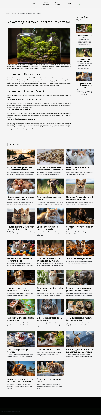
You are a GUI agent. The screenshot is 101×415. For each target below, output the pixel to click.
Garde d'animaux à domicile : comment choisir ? (20, 259)
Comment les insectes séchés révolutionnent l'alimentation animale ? (50, 169)
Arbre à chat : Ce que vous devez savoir (77, 168)
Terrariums (36, 80)
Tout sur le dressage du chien (79, 258)
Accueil (8, 13)
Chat (34, 4)
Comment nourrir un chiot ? (84, 36)
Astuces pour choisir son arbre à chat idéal (50, 289)
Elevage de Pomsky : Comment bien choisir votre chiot (79, 198)
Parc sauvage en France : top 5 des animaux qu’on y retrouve (79, 350)
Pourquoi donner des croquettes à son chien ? (18, 289)
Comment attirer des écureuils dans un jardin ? (20, 319)
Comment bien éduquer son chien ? (84, 60)
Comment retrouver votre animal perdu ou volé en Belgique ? (48, 261)
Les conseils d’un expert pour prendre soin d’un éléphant (78, 289)
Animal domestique (46, 4)
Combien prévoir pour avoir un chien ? (79, 227)
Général (69, 4)
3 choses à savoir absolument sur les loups (49, 319)
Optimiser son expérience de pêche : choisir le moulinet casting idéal (19, 169)
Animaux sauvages (57, 4)
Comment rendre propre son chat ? (49, 380)
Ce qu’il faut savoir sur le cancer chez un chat (84, 85)
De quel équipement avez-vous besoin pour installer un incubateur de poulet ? (20, 199)
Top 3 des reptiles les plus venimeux (18, 350)
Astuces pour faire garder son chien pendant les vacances (20, 380)
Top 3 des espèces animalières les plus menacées (79, 319)
